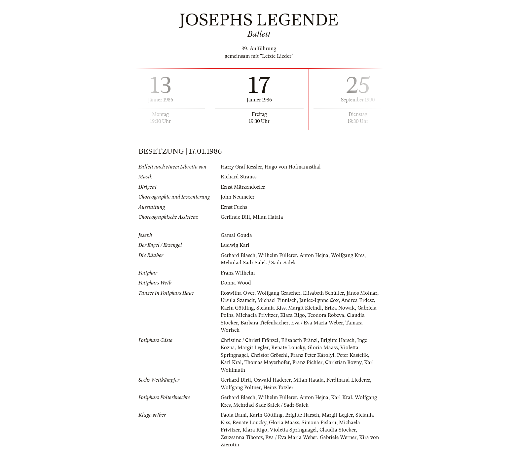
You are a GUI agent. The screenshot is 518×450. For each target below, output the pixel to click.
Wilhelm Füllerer (277, 255)
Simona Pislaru (319, 423)
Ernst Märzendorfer (243, 187)
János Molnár (362, 293)
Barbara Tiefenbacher (264, 323)
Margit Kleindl (305, 308)
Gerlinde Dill (235, 217)
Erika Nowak (339, 308)
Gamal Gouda (236, 235)
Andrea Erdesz (357, 300)
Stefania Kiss (270, 308)
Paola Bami (234, 415)
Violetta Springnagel (293, 430)
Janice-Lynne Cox (319, 300)
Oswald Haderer (272, 380)
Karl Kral (231, 362)
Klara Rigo (292, 315)
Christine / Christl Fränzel (249, 340)
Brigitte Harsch (337, 340)
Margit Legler (253, 348)
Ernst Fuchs (234, 207)
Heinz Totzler (278, 388)
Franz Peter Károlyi (312, 355)
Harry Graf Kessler (241, 167)
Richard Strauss (238, 177)
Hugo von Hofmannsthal (293, 167)
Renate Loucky (288, 348)
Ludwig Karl (235, 245)
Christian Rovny (343, 362)
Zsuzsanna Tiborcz (242, 437)
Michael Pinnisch (277, 300)
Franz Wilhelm (238, 273)
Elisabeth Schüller (323, 293)
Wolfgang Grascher (278, 293)
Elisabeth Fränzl (299, 340)
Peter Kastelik (352, 355)
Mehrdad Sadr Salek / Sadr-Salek (258, 263)
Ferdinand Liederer (348, 380)
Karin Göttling (237, 308)
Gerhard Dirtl (236, 380)
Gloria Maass (323, 348)
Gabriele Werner (338, 437)
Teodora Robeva (326, 315)
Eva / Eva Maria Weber (317, 323)
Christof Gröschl (269, 355)
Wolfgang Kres (347, 255)
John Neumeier (237, 197)
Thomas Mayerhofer (267, 362)
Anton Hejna (314, 255)
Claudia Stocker (337, 430)
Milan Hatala (268, 217)
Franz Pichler (307, 362)
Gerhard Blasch (238, 255)
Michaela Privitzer (257, 315)
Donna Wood (236, 283)
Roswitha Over (237, 293)
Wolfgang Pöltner (241, 388)
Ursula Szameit (238, 300)
